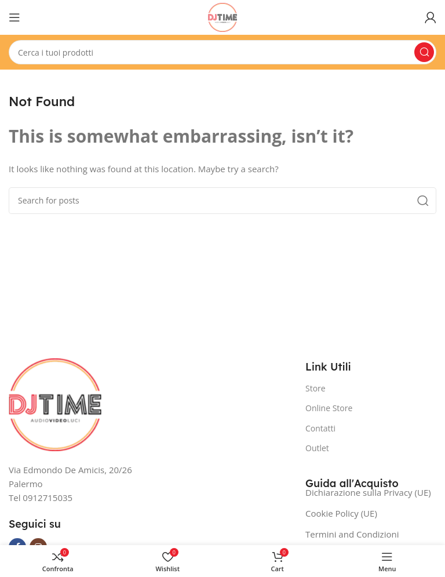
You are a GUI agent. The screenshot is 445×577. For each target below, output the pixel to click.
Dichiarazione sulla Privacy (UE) (368, 492)
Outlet (317, 447)
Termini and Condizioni (352, 534)
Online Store (328, 407)
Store (315, 388)
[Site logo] (222, 16)
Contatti (320, 428)
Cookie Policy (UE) (341, 513)
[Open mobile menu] (14, 17)
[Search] (222, 52)
